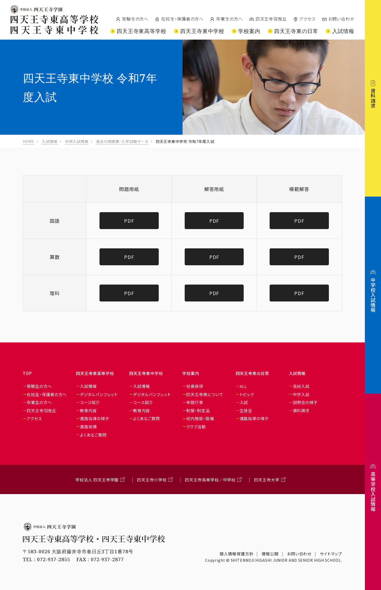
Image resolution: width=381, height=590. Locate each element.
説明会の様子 (305, 402)
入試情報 (50, 141)
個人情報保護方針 (236, 553)
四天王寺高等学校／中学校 (210, 479)
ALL (243, 386)
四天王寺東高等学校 (95, 373)
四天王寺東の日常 (252, 373)
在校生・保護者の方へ (182, 19)
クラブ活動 (196, 426)
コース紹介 (90, 402)
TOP (27, 373)
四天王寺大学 (266, 479)
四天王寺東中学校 (146, 373)
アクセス (308, 19)
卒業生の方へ (229, 19)
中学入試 (301, 394)
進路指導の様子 (94, 418)
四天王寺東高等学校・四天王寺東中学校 (94, 539)
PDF (129, 220)
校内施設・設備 (200, 418)
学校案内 (190, 373)
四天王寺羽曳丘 (271, 19)
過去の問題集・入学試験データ (122, 141)
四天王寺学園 (36, 9)
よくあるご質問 (93, 435)
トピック (247, 394)
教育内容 (88, 410)
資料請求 (301, 410)
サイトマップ (331, 553)
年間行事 (194, 402)
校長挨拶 (194, 386)
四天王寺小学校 (151, 479)
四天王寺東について (204, 394)
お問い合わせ (341, 19)
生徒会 (246, 410)
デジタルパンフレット (98, 394)
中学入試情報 (77, 141)
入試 (244, 402)
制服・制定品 (198, 410)
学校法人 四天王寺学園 (97, 479)
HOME (28, 141)
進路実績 (88, 426)
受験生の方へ (135, 19)
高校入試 (301, 386)
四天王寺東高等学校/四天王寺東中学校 (54, 24)
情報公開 (270, 553)
